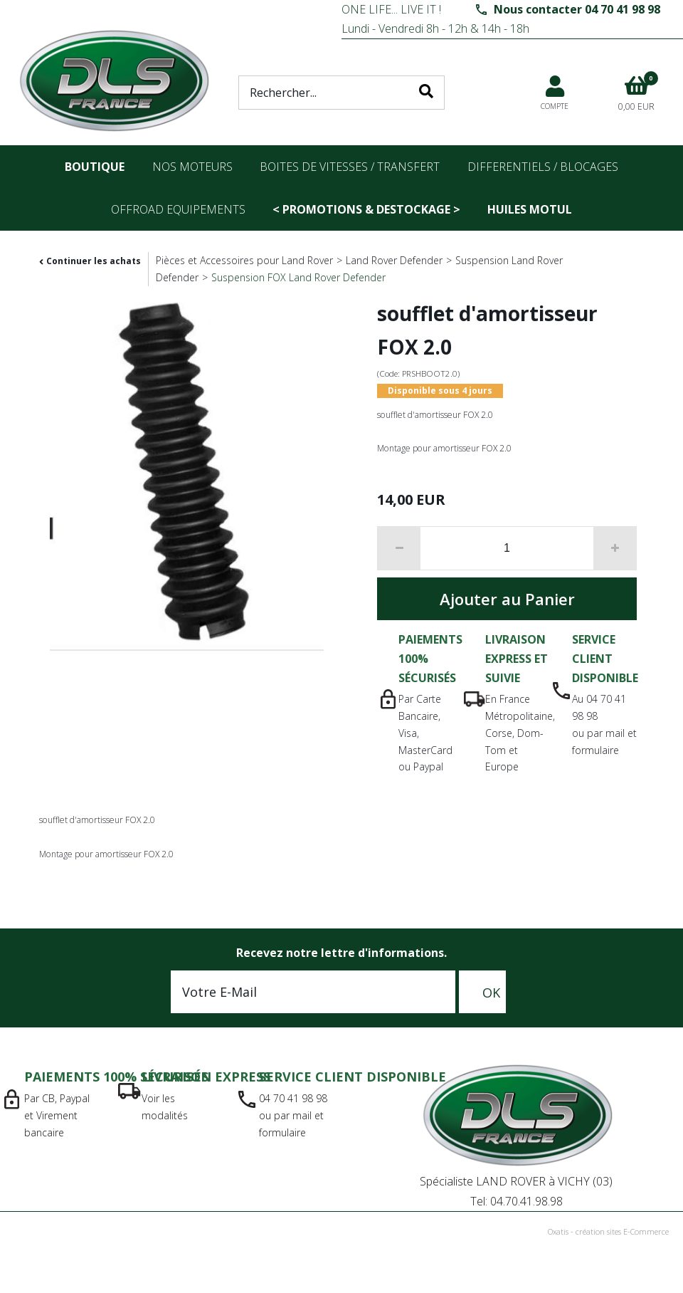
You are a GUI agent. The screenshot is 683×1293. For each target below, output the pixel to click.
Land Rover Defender (394, 260)
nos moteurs (192, 166)
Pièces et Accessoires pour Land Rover (244, 260)
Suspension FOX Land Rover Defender (298, 277)
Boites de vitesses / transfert (350, 166)
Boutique (95, 166)
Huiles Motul (529, 209)
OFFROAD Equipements (178, 209)
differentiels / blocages (542, 166)
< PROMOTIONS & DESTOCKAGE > (366, 209)
